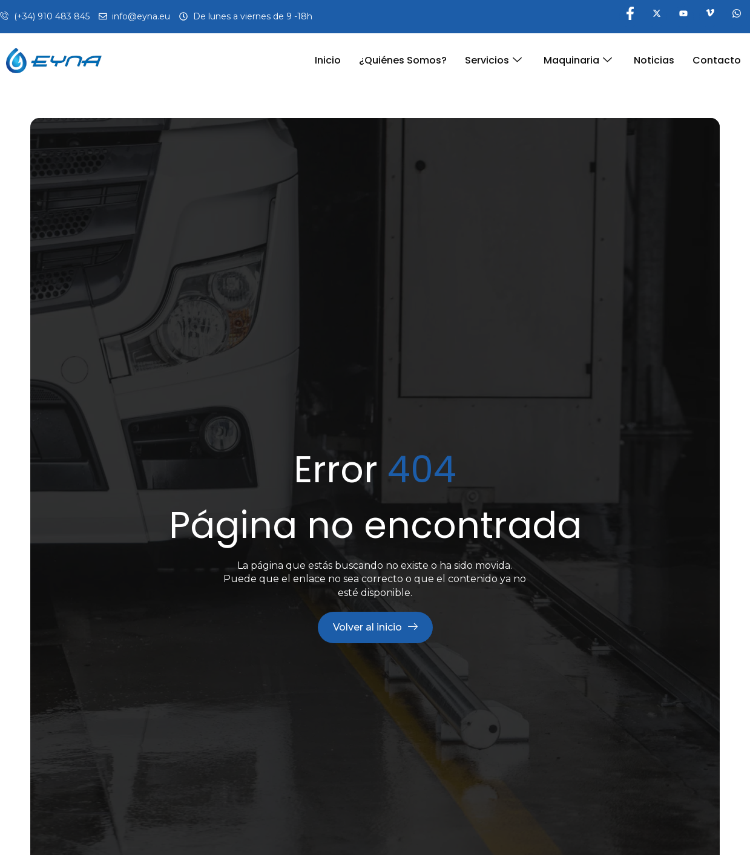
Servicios (493, 60)
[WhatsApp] (736, 16)
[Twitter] (656, 16)
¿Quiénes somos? (403, 60)
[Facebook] (629, 16)
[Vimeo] (709, 16)
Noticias (654, 60)
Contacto (716, 60)
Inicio (328, 60)
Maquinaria (578, 60)
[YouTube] (683, 16)
